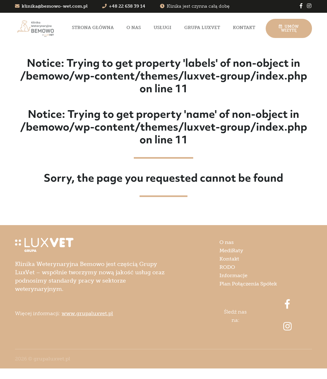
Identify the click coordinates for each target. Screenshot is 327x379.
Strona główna (93, 27)
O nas (133, 27)
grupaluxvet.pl (52, 359)
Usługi (162, 27)
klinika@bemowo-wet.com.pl (51, 6)
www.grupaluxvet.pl (87, 313)
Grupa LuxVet (202, 27)
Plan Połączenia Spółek (248, 284)
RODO (227, 267)
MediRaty (231, 250)
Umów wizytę (289, 28)
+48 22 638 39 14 (123, 6)
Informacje (233, 275)
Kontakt (244, 27)
